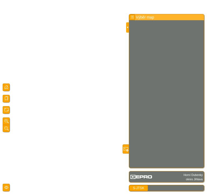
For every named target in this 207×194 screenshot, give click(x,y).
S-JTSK (138, 188)
